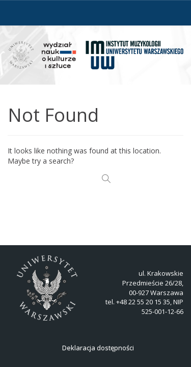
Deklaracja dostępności (98, 347)
